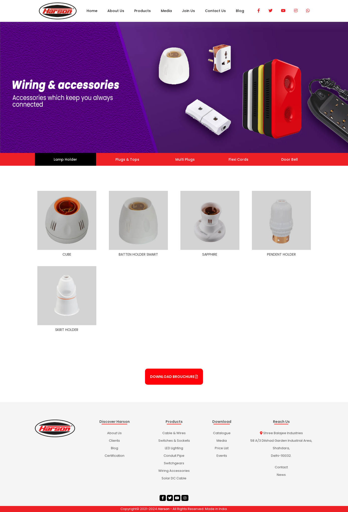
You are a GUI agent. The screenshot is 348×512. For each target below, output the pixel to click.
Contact (281, 467)
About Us (115, 10)
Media (166, 10)
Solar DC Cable (174, 478)
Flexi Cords (238, 159)
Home (92, 10)
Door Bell (289, 159)
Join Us (188, 10)
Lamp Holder (65, 159)
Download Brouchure (174, 376)
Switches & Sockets (174, 440)
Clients (114, 440)
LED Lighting (174, 448)
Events (222, 455)
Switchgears (174, 463)
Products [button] (142, 10)
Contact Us (215, 10)
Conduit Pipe (174, 455)
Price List (222, 448)
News (281, 474)
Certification (114, 455)
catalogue (222, 433)
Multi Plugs (185, 159)
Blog (240, 10)
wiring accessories (174, 470)
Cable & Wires (174, 433)
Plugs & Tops (127, 159)
